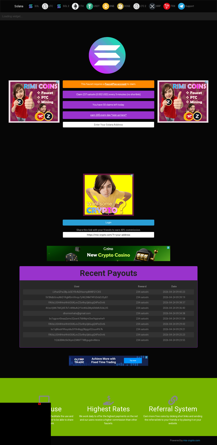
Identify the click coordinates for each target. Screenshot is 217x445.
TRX (169, 6)
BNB (108, 6)
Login (108, 222)
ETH (78, 6)
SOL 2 (62, 6)
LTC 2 (139, 6)
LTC (47, 6)
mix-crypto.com (191, 440)
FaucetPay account (115, 84)
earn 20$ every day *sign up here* (108, 115)
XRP (155, 6)
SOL (33, 6)
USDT (93, 6)
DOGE (123, 6)
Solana (18, 6)
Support (186, 6)
